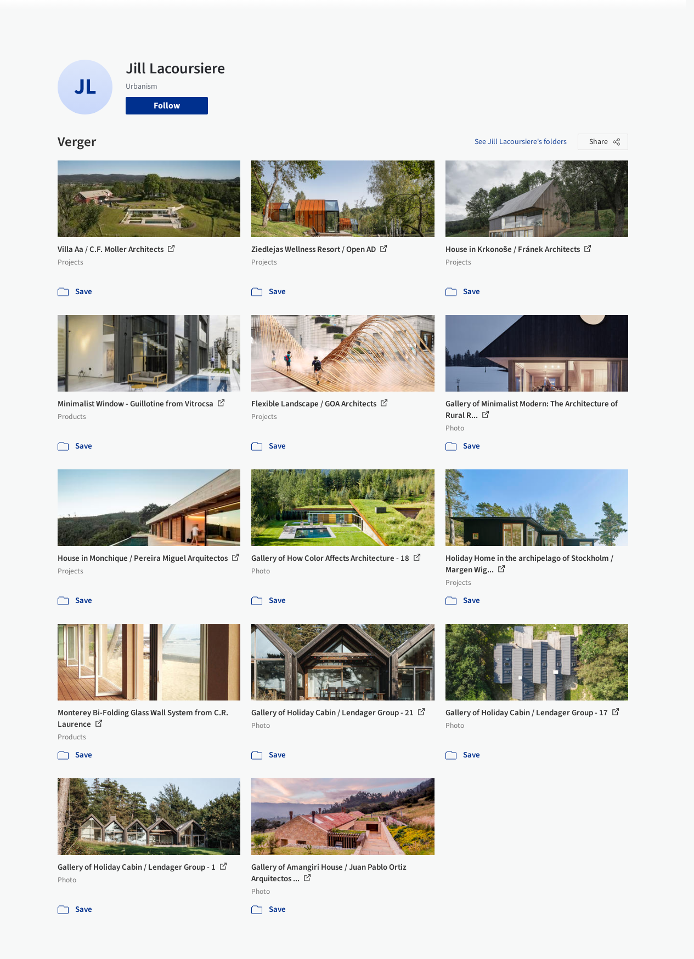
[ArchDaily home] (35, 15)
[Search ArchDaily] (169, 15)
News (480, 15)
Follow (167, 106)
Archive (513, 15)
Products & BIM (373, 15)
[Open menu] (659, 15)
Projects (284, 15)
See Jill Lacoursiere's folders (521, 142)
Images (321, 15)
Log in (569, 15)
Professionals (435, 15)
